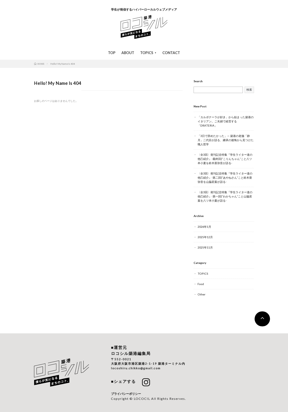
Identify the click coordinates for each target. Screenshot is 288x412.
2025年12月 (205, 237)
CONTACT (171, 53)
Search (198, 81)
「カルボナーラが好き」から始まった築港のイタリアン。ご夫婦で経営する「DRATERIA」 (226, 121)
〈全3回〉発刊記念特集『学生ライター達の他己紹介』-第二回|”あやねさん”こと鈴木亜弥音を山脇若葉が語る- (225, 177)
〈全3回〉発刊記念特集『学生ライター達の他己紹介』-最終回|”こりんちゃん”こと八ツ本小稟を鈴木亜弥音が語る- (225, 159)
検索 (249, 89)
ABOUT (127, 53)
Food (201, 284)
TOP (111, 53)
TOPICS (146, 53)
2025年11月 (205, 247)
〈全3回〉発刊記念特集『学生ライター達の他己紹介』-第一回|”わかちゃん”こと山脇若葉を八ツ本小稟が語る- (225, 196)
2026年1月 (204, 226)
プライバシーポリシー (126, 393)
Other (201, 294)
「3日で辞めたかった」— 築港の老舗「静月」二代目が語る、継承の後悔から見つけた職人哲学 (226, 140)
